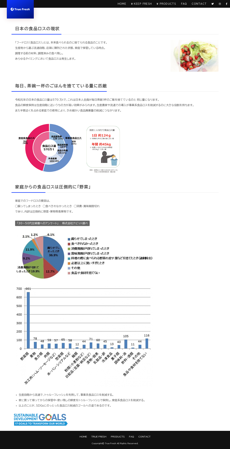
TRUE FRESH (98, 437)
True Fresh (110, 443)
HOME (119, 4)
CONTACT (197, 4)
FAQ (181, 4)
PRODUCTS (165, 4)
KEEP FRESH (140, 4)
